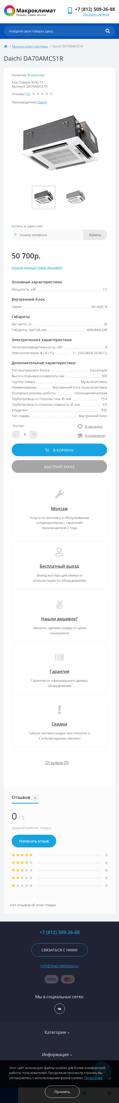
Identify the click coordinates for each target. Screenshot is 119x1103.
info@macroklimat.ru (59, 965)
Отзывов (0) (57, 762)
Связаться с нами (59, 949)
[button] (95, 9)
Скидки (59, 724)
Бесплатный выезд (59, 566)
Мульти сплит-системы (30, 46)
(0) (28, 94)
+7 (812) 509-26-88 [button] (60, 932)
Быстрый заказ (59, 466)
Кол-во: (18, 425)
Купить (95, 235)
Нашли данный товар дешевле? (37, 267)
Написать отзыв (34, 841)
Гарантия (59, 671)
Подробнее (93, 1078)
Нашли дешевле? (59, 619)
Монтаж (59, 508)
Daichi (42, 102)
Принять (62, 1091)
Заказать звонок (96, 14)
